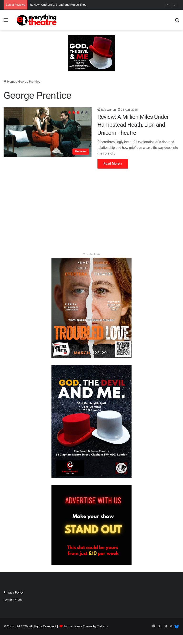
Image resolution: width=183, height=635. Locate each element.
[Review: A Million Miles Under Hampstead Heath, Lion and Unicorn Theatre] (48, 132)
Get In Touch (13, 600)
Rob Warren (108, 109)
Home (9, 81)
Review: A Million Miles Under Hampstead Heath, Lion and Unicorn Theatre (133, 125)
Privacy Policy (14, 592)
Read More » (112, 163)
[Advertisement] (91, 211)
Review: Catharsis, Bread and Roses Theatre (60, 4)
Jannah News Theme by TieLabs (85, 626)
